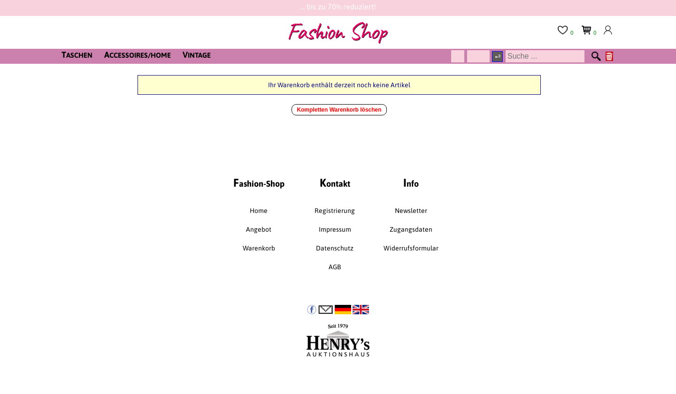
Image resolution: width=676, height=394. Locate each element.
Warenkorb (259, 248)
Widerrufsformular (411, 248)
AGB (335, 267)
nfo (411, 182)
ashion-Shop (258, 182)
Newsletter (411, 210)
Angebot (258, 229)
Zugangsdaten (411, 229)
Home (259, 210)
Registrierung (335, 210)
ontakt (335, 182)
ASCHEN (76, 55)
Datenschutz (334, 248)
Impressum (335, 229)
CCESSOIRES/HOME (137, 55)
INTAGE (197, 55)
